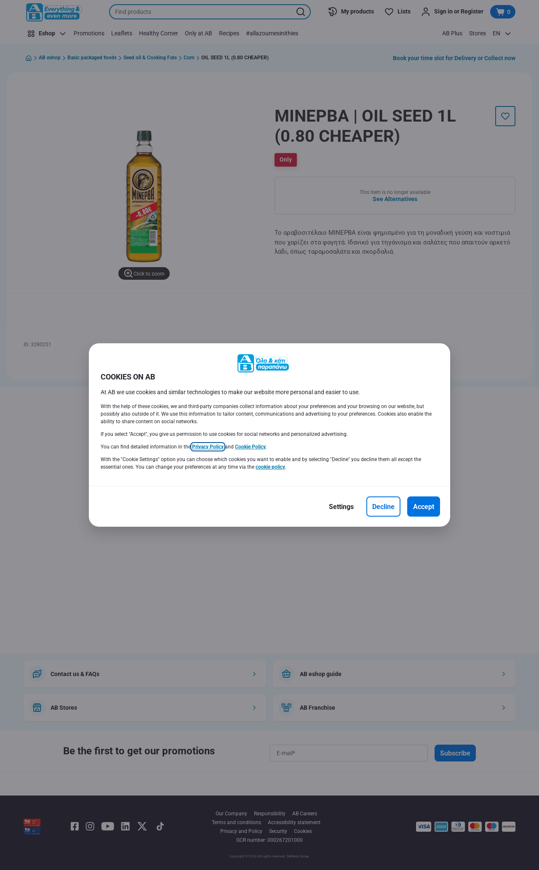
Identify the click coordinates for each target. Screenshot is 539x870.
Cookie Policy (250, 447)
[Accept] (423, 506)
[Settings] (341, 506)
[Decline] (383, 506)
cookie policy (270, 467)
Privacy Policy (208, 447)
